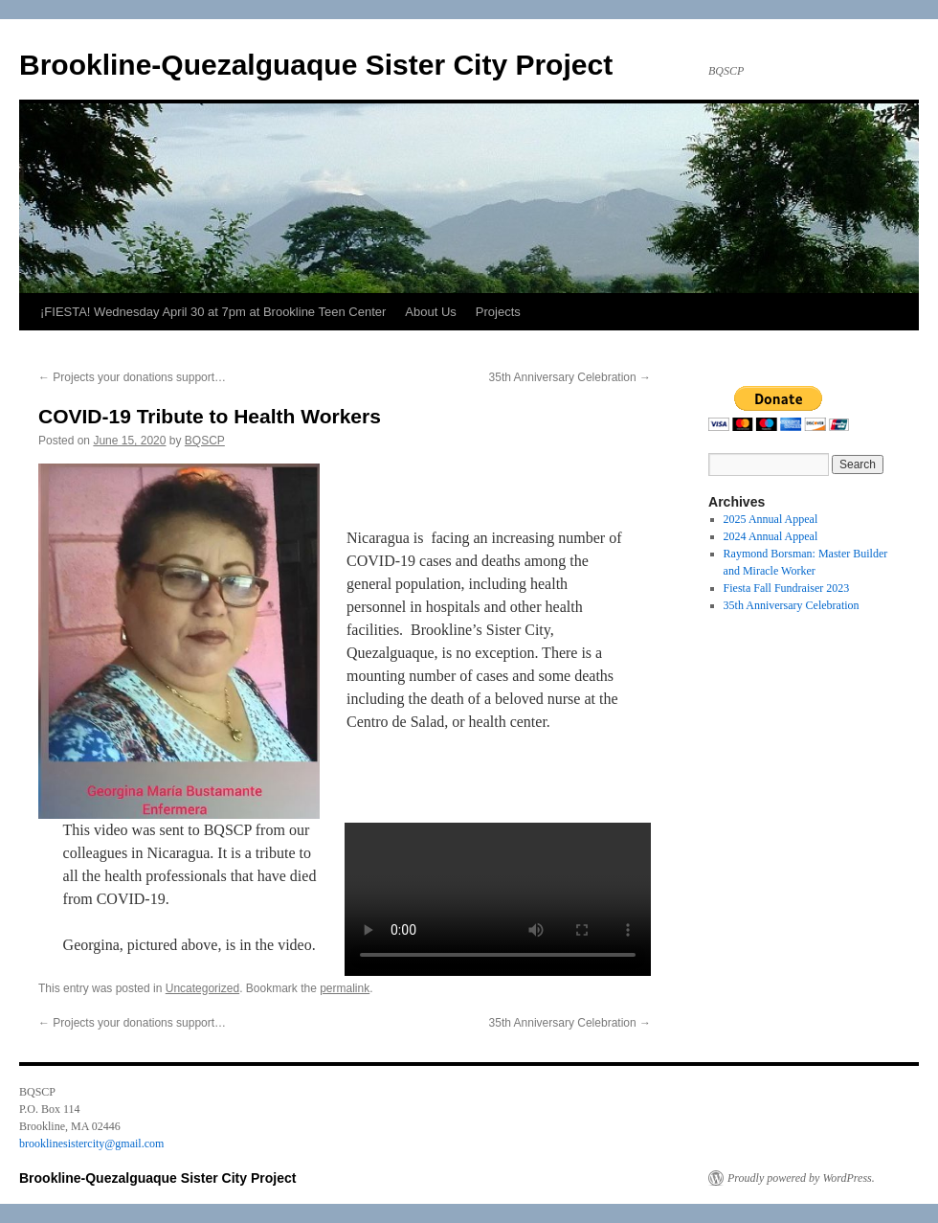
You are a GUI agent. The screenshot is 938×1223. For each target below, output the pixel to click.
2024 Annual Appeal (771, 536)
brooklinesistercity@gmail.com (91, 1143)
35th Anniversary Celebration (570, 377)
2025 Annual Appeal (771, 519)
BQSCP (205, 440)
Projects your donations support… (132, 377)
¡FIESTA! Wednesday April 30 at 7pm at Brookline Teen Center (213, 312)
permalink (344, 988)
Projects (498, 312)
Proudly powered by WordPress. (801, 1178)
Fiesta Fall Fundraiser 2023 (787, 588)
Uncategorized (202, 988)
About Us (430, 312)
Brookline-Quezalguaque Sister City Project (316, 64)
